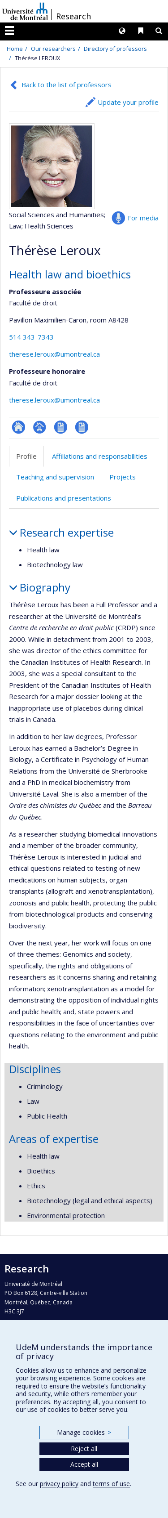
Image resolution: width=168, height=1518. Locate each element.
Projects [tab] (122, 476)
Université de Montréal (25, 11)
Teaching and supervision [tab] (55, 476)
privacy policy (59, 1483)
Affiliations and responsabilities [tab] (99, 456)
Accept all (84, 1464)
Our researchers (53, 49)
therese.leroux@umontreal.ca (54, 353)
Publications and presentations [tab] (63, 497)
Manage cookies (84, 1432)
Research (73, 16)
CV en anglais (82, 427)
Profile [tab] (26, 456)
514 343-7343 (31, 336)
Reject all (84, 1448)
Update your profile (128, 102)
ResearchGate (19, 427)
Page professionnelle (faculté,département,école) (40, 427)
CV (61, 427)
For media (143, 217)
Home (15, 49)
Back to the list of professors (67, 84)
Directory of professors (115, 49)
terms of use (111, 1483)
